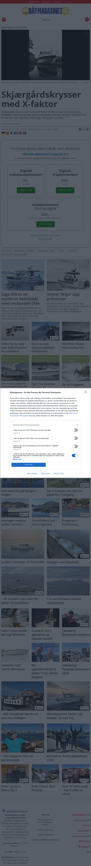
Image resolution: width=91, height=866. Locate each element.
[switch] (75, 429)
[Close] (86, 392)
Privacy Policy (59, 474)
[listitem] (45, 424)
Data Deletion (32, 474)
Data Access (45, 474)
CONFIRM (29, 465)
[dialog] (45, 433)
